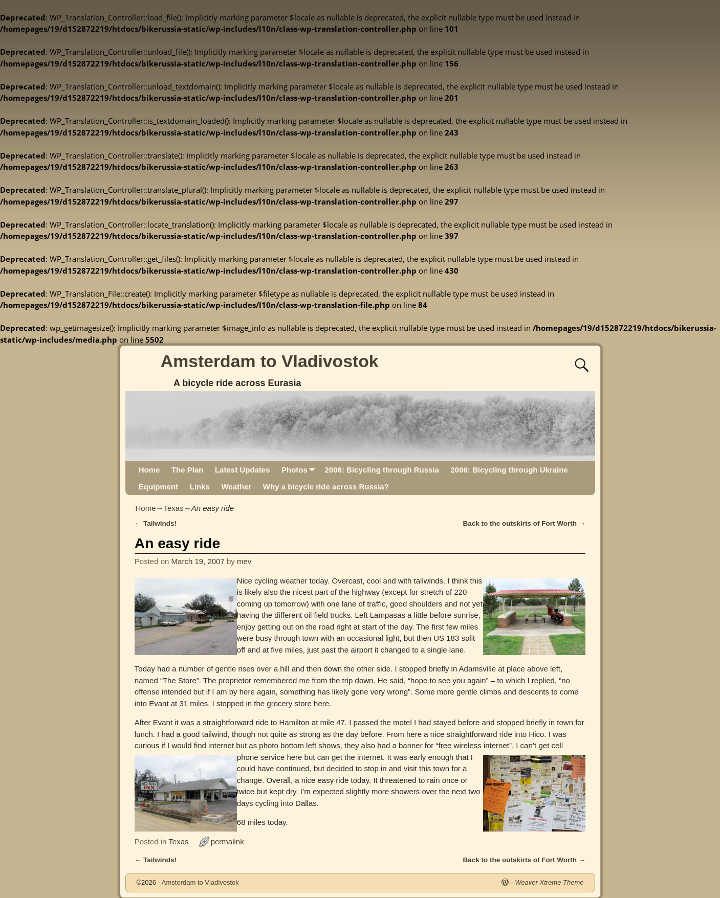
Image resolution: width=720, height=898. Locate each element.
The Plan (187, 469)
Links (200, 486)
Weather (236, 486)
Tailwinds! (156, 523)
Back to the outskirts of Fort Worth (524, 523)
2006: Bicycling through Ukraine (509, 469)
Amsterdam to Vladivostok (270, 361)
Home (149, 469)
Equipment (159, 486)
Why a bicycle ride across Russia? (326, 486)
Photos (300, 469)
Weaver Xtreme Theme (549, 882)
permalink (227, 841)
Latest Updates (242, 469)
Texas (174, 508)
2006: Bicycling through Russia (382, 469)
